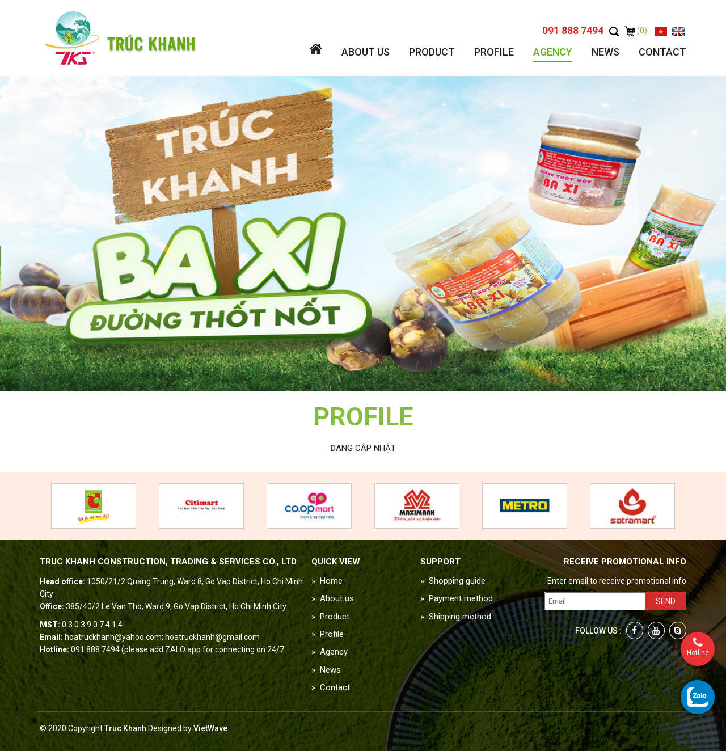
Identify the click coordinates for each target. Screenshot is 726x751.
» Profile (327, 634)
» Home (327, 581)
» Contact (330, 687)
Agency (552, 52)
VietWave (210, 728)
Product (432, 52)
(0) (635, 30)
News (605, 52)
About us (365, 52)
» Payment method (456, 598)
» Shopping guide (453, 581)
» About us (332, 598)
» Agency (329, 652)
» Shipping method (455, 616)
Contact (662, 52)
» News (326, 670)
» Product (330, 616)
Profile (494, 52)
